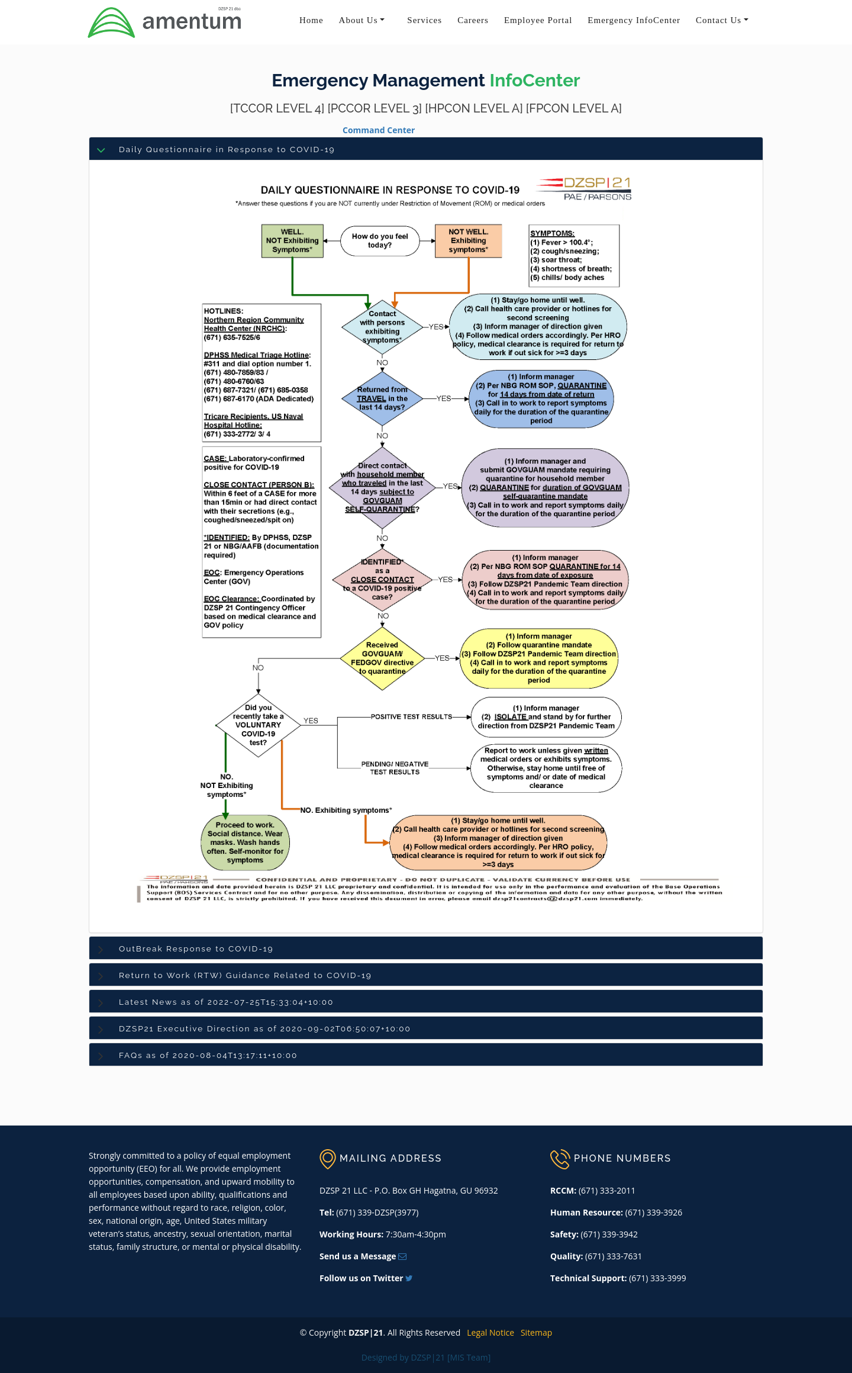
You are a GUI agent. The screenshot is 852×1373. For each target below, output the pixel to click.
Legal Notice (488, 1332)
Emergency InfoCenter (634, 20)
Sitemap (535, 1332)
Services (424, 20)
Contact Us (718, 20)
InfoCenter (535, 80)
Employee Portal (538, 20)
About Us (358, 20)
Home (311, 20)
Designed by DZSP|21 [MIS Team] (426, 1357)
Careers (473, 20)
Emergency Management (378, 80)
